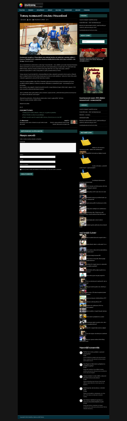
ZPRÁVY (43, 20)
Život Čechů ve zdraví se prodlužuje (33, 115)
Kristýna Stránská (87, 376)
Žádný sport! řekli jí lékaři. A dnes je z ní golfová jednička (39, 113)
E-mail (21, 160)
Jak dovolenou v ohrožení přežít (94, 389)
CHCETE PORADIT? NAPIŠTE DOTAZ (88, 20)
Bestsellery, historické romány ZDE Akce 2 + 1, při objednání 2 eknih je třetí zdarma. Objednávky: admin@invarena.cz (92, 59)
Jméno (21, 155)
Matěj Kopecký (87, 388)
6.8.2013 (24, 20)
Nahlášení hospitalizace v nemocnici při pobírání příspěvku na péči (93, 401)
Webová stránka (24, 165)
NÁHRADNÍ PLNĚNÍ (84, 118)
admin (29, 20)
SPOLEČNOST (40, 10)
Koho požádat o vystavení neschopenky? (93, 353)
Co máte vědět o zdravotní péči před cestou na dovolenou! (94, 377)
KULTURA (58, 10)
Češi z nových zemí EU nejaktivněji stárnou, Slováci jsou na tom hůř (42, 117)
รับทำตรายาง (86, 352)
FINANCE (30, 10)
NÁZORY (77, 10)
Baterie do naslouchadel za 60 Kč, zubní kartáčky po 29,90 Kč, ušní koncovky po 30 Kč (93, 26)
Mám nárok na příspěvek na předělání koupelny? (94, 365)
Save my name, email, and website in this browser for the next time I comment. (41, 169)
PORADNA (87, 10)
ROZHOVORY (68, 10)
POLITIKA (22, 10)
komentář (22, 142)
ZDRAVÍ (50, 10)
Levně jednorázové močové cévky (88, 30)
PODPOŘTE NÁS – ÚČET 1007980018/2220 (90, 23)
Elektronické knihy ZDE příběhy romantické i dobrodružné (92, 99)
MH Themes (41, 417)
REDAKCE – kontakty (85, 115)
